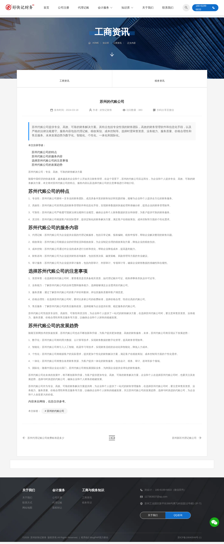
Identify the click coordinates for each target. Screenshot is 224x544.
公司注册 (63, 7)
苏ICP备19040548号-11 (190, 539)
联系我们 (167, 7)
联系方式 (27, 504)
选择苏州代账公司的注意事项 (50, 160)
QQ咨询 (178, 517)
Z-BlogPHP (93, 539)
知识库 (127, 8)
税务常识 (87, 504)
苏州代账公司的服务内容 (47, 156)
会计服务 (105, 8)
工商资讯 (117, 43)
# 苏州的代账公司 (54, 411)
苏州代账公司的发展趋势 (47, 164)
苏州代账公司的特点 (44, 152)
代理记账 (83, 7)
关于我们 (147, 7)
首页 (46, 7)
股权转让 (57, 509)
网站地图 (27, 509)
